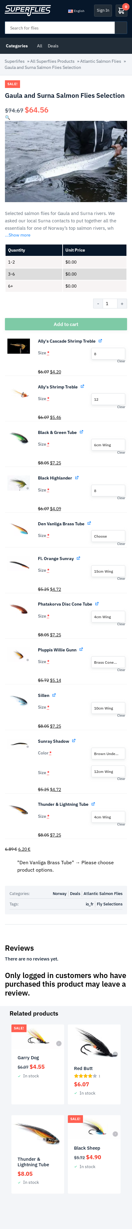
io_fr (89, 904)
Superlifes (15, 61)
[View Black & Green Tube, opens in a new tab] (82, 431)
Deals (53, 46)
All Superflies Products (52, 61)
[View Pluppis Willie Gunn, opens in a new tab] (82, 649)
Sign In (103, 10)
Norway (60, 893)
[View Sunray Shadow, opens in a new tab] (74, 740)
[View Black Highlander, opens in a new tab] (77, 477)
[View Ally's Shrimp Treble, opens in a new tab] (83, 386)
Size (43, 353)
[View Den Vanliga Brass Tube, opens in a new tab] (90, 523)
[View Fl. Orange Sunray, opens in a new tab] (79, 557)
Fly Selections (109, 904)
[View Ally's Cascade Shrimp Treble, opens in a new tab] (101, 340)
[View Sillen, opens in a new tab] (54, 694)
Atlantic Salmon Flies (100, 61)
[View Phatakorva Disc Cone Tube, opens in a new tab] (97, 603)
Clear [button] (121, 361)
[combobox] (108, 354)
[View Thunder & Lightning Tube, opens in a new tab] (94, 803)
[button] (7, 117)
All (39, 46)
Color (45, 753)
